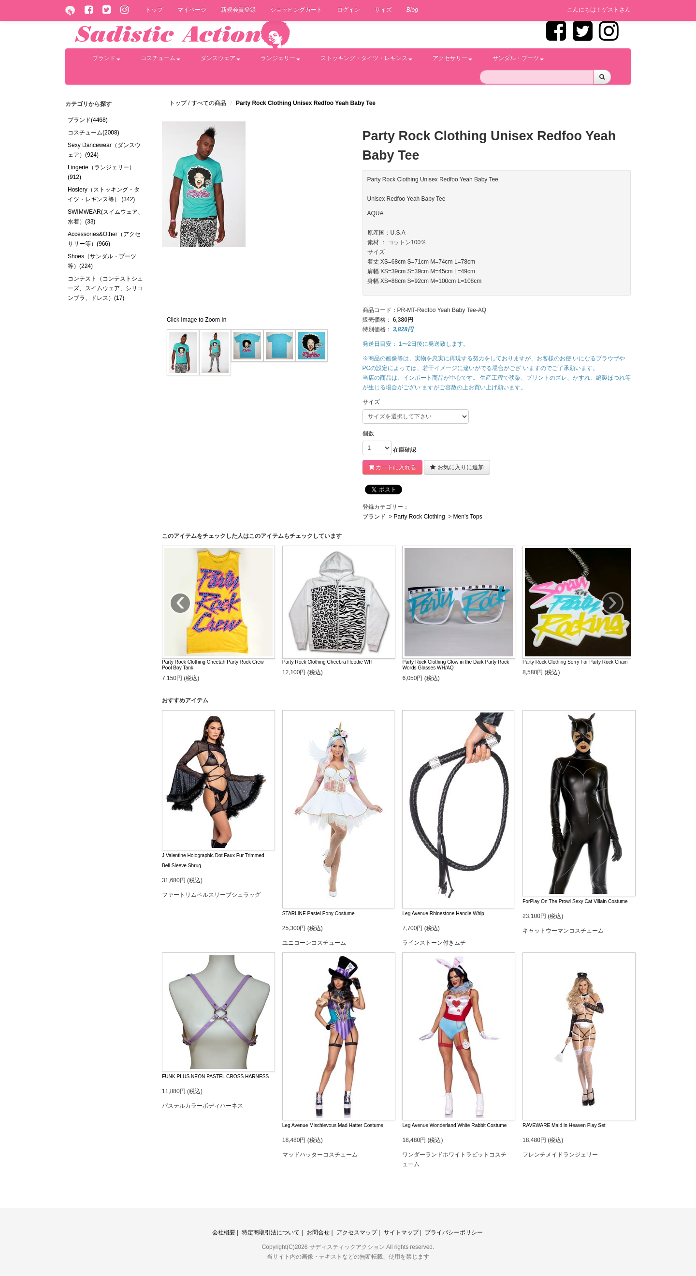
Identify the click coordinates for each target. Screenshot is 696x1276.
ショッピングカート (296, 9)
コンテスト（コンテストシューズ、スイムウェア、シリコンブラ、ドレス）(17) (105, 288)
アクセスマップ (356, 1232)
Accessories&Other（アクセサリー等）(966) (104, 239)
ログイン (348, 9)
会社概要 (223, 1232)
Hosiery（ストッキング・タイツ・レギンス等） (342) (104, 194)
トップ (154, 9)
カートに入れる (392, 467)
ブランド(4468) (88, 120)
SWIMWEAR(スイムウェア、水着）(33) (106, 216)
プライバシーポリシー (454, 1232)
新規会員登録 (238, 9)
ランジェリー (280, 58)
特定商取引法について (271, 1232)
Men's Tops (467, 516)
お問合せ (318, 1232)
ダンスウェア (220, 58)
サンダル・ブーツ (518, 58)
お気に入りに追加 (456, 467)
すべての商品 (209, 103)
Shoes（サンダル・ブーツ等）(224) (102, 261)
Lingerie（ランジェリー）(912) (101, 172)
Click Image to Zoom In (196, 319)
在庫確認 (404, 449)
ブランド (106, 58)
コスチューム (160, 58)
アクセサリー (452, 58)
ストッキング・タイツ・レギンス (366, 58)
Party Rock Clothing (419, 516)
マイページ (191, 9)
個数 (368, 433)
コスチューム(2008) (93, 132)
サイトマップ (401, 1232)
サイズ (383, 9)
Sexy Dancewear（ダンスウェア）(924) (104, 150)
